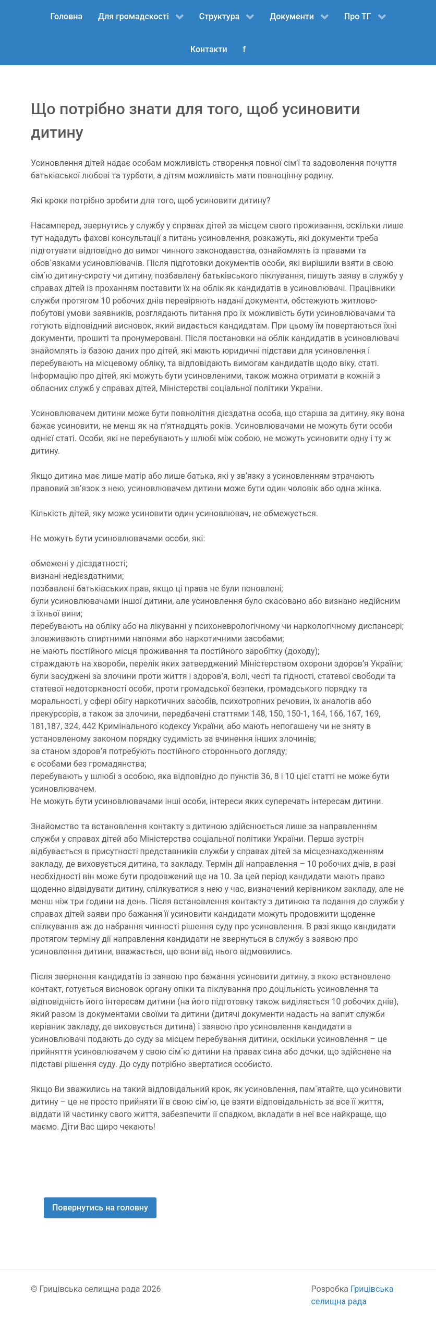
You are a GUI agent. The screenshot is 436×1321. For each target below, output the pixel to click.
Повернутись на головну (100, 1208)
